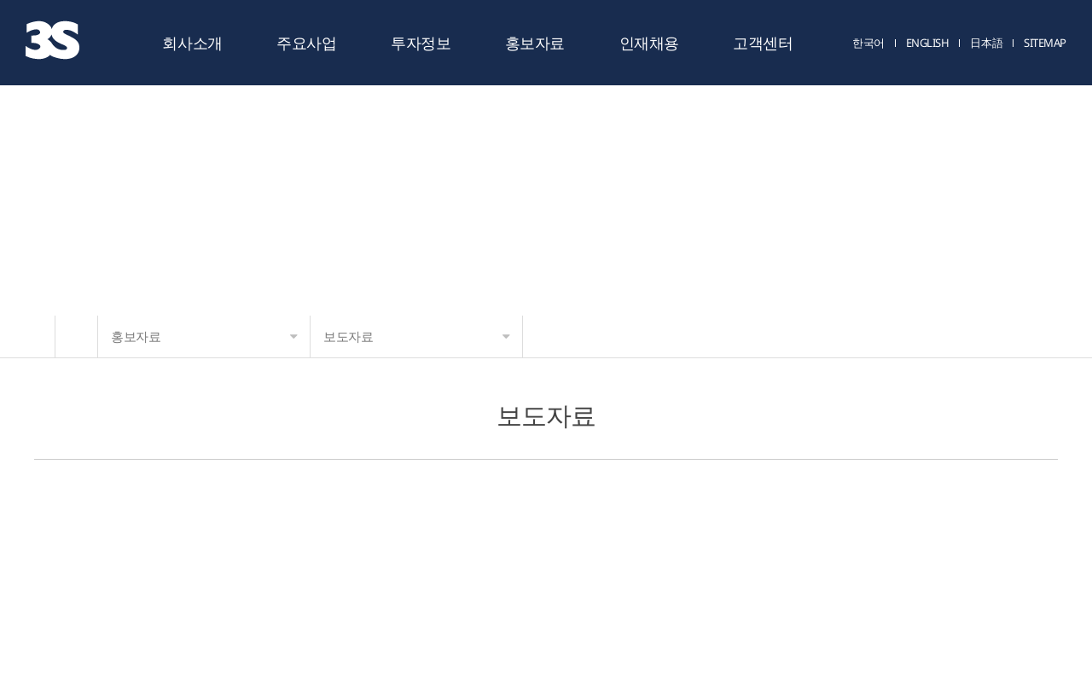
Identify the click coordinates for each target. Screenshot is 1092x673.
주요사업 (306, 42)
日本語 (986, 43)
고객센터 (763, 42)
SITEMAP (1045, 43)
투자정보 (420, 42)
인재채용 (649, 42)
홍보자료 (535, 42)
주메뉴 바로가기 (0, 0)
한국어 (868, 43)
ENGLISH (928, 43)
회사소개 (192, 42)
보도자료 (416, 336)
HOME (76, 336)
